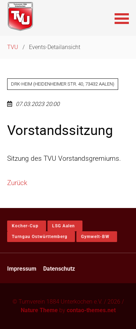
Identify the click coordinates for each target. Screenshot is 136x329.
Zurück (17, 183)
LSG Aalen (63, 225)
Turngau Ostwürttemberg (39, 236)
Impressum (21, 268)
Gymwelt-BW (95, 236)
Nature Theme (39, 310)
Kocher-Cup (25, 225)
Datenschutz (59, 268)
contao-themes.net (91, 310)
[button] (122, 18)
